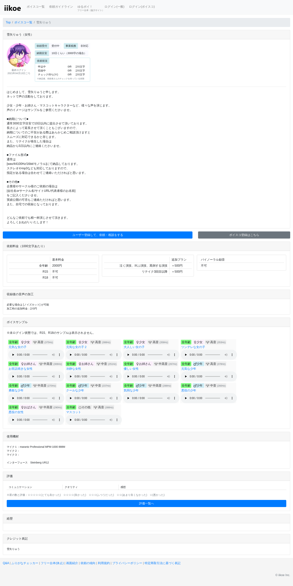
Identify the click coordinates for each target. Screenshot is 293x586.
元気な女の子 (18, 347)
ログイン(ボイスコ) (142, 6)
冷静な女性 (73, 368)
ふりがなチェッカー (24, 563)
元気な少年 (188, 368)
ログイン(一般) (114, 6)
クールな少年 (75, 390)
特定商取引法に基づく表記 (163, 563)
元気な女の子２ (76, 347)
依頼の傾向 (88, 563)
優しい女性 (131, 368)
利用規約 (104, 563)
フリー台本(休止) (52, 563)
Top (8, 22)
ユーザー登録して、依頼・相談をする (97, 234)
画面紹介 (72, 563)
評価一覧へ (146, 503)
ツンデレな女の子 (193, 347)
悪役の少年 (188, 390)
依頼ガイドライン (61, 6)
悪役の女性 (16, 412)
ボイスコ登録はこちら (244, 234)
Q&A (6, 563)
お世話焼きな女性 (21, 368)
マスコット (73, 412)
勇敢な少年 (16, 390)
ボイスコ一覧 (36, 6)
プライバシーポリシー (127, 563)
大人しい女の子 (134, 347)
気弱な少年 (131, 390)
